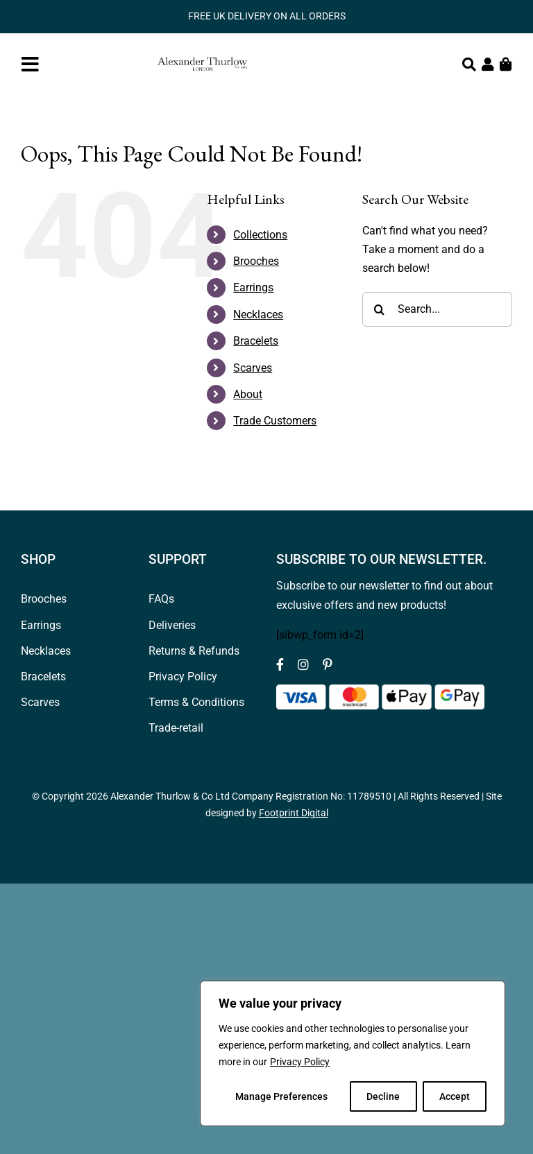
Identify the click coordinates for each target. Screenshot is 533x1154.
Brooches (256, 261)
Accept (454, 1096)
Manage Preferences (281, 1096)
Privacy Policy (300, 1061)
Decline (383, 1096)
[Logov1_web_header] (203, 51)
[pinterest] (327, 664)
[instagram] (303, 664)
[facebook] (280, 664)
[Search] (379, 309)
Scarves (252, 367)
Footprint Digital (293, 812)
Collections (260, 234)
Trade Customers (274, 420)
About (247, 394)
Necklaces (258, 314)
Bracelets (255, 340)
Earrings (253, 287)
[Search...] (437, 309)
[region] (352, 1053)
